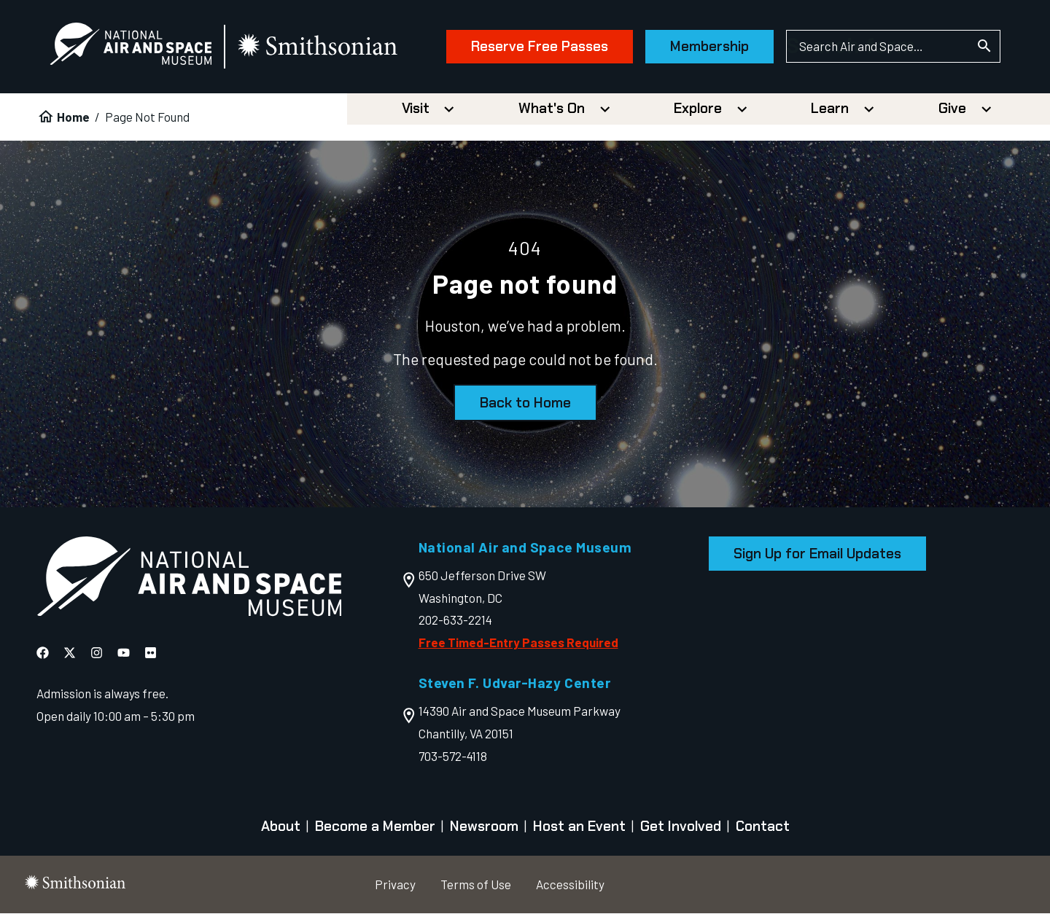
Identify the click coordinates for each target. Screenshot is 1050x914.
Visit (415, 108)
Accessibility (570, 884)
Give (952, 108)
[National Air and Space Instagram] (96, 652)
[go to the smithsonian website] (319, 46)
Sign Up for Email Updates (817, 553)
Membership (709, 46)
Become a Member (375, 826)
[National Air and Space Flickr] (150, 652)
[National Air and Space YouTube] (123, 652)
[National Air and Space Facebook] (42, 652)
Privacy (395, 884)
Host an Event (579, 826)
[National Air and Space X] (69, 652)
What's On (551, 108)
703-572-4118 (453, 756)
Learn (830, 108)
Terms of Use (475, 884)
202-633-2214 (455, 619)
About (280, 826)
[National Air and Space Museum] (130, 47)
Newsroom (484, 826)
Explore (698, 108)
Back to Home (525, 403)
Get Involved (680, 826)
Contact (763, 826)
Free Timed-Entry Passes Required (518, 642)
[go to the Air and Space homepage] (188, 579)
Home (73, 116)
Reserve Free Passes (539, 46)
